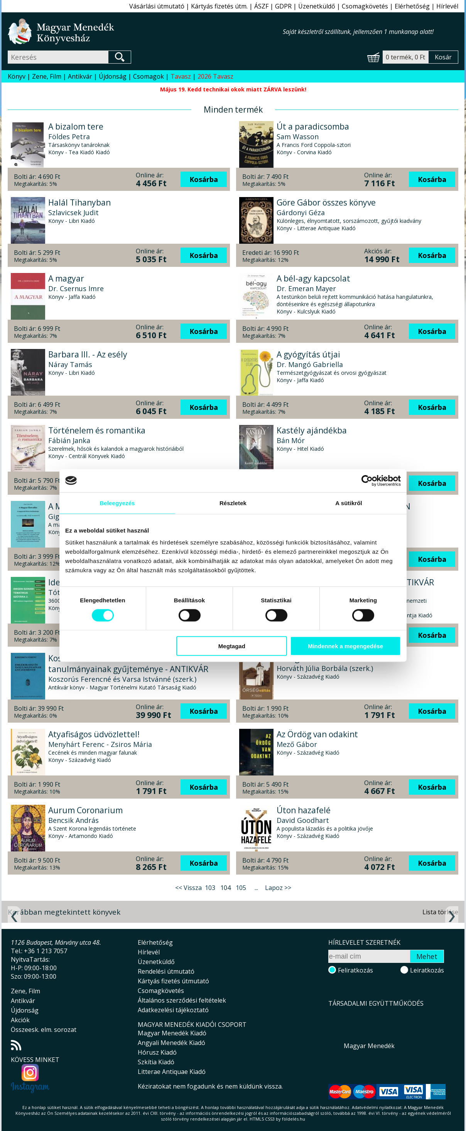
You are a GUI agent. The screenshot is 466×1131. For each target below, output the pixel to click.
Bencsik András (73, 820)
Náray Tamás (70, 364)
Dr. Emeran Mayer (306, 288)
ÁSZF (261, 6)
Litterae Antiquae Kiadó (172, 1071)
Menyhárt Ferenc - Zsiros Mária (100, 744)
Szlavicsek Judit (73, 212)
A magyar (66, 278)
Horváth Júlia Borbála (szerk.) (325, 668)
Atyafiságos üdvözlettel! (94, 734)
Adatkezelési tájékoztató (173, 1010)
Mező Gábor (297, 744)
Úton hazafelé (304, 810)
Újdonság (113, 76)
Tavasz (181, 76)
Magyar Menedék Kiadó (172, 1033)
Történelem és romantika (96, 430)
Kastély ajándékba (312, 430)
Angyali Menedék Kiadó (171, 1042)
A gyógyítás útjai (308, 354)
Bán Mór (291, 440)
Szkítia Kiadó (156, 1062)
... (256, 887)
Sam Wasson (298, 136)
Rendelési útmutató (166, 971)
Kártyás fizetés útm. (219, 6)
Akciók (20, 1020)
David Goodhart (303, 820)
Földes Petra (69, 136)
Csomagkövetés (365, 6)
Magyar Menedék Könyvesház (145, 31)
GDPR (283, 6)
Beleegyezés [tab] (117, 502)
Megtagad (231, 646)
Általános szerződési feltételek (182, 1000)
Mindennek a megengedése (345, 646)
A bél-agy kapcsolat (313, 278)
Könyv (16, 76)
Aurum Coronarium (85, 810)
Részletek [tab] (233, 502)
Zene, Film (46, 76)
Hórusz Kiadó (157, 1052)
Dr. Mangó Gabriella (310, 364)
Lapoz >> (278, 887)
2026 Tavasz (215, 76)
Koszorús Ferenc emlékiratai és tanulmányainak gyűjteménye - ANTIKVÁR (128, 663)
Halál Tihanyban (79, 202)
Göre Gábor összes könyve (326, 202)
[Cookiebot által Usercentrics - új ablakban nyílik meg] (367, 480)
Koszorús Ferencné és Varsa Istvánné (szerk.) (122, 679)
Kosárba (203, 179)
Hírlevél (447, 6)
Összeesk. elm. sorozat (43, 1029)
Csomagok (148, 76)
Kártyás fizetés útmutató (173, 981)
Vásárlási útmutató (156, 6)
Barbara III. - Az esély (87, 354)
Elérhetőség (412, 6)
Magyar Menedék (369, 1046)
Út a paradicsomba (313, 126)
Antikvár (80, 76)
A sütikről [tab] (348, 502)
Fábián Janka (69, 440)
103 (210, 887)
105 (241, 887)
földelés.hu (293, 1119)
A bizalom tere (75, 126)
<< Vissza (188, 887)
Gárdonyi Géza (301, 212)
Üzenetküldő (316, 6)
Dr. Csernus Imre (76, 288)
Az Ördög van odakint (317, 734)
